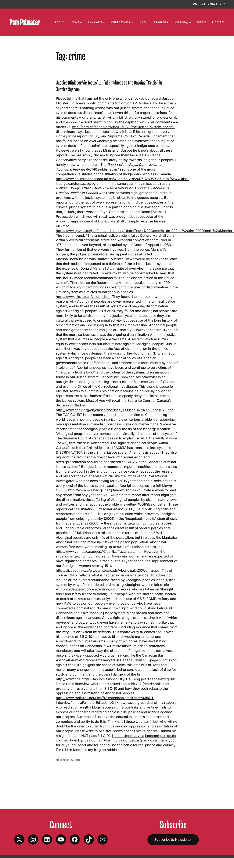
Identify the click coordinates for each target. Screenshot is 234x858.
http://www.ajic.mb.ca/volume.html (83, 297)
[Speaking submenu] (190, 22)
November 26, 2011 (68, 759)
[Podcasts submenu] (104, 22)
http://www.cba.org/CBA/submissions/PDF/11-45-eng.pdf (101, 679)
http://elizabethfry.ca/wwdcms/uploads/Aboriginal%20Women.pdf (108, 570)
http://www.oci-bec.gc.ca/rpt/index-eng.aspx (104, 490)
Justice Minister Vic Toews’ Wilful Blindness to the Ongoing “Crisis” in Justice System (109, 85)
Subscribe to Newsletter (173, 840)
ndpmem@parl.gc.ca (105, 740)
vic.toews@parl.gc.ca (140, 740)
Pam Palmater (24, 22)
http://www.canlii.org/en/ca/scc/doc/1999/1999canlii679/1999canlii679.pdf (114, 410)
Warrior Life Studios (209, 4)
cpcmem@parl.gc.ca (72, 740)
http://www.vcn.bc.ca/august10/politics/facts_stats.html (99, 551)
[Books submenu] (81, 22)
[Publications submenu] (132, 22)
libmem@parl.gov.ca (128, 736)
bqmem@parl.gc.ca (160, 736)
